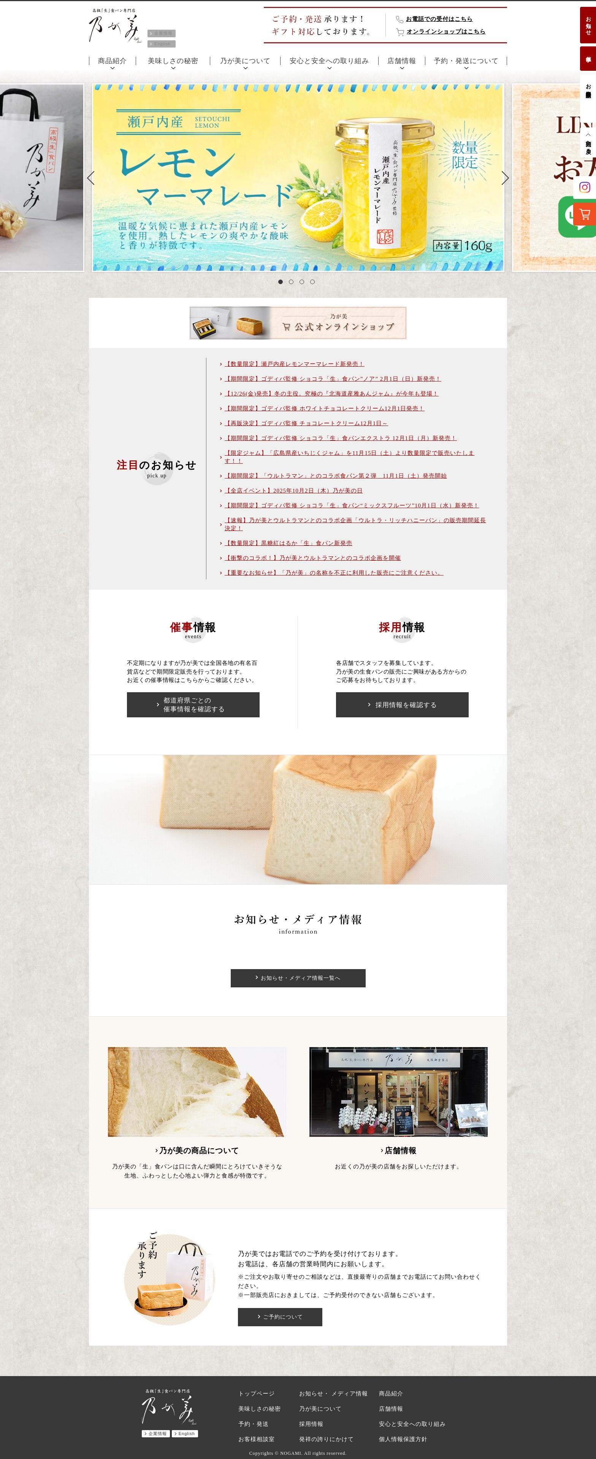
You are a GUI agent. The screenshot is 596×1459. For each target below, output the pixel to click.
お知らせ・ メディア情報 (333, 1394)
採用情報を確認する (406, 705)
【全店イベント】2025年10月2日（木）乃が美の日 (294, 491)
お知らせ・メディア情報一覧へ (300, 978)
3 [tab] (303, 283)
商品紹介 (112, 61)
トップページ (256, 1394)
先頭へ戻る (588, 144)
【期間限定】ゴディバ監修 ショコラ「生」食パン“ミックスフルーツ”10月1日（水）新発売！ (352, 505)
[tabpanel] (298, 177)
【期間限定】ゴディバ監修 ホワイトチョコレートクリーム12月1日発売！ (325, 408)
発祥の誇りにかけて (326, 1439)
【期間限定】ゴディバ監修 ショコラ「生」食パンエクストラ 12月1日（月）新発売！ (341, 438)
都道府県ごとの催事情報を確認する (194, 705)
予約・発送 (253, 1424)
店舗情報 (401, 61)
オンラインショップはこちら (446, 32)
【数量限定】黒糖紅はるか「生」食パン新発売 (288, 543)
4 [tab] (314, 283)
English (162, 43)
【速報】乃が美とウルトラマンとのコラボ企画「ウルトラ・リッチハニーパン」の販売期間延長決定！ (355, 524)
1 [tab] (282, 283)
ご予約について (283, 1317)
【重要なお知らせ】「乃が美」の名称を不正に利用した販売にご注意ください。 (334, 573)
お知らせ (588, 23)
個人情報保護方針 (403, 1439)
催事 (588, 52)
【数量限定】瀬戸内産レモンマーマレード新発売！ (295, 364)
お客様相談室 (588, 84)
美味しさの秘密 (173, 61)
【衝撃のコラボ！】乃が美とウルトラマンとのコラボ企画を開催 (313, 558)
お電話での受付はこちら (439, 19)
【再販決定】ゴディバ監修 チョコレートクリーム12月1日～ (306, 423)
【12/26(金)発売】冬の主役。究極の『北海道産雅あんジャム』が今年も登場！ (332, 394)
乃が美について (245, 61)
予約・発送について (466, 61)
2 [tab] (292, 283)
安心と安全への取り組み (329, 61)
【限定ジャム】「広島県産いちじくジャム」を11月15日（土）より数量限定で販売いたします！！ (349, 457)
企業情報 (163, 33)
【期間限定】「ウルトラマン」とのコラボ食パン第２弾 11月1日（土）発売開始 (336, 476)
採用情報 (311, 1424)
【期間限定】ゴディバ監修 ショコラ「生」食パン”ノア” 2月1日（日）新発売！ (333, 379)
